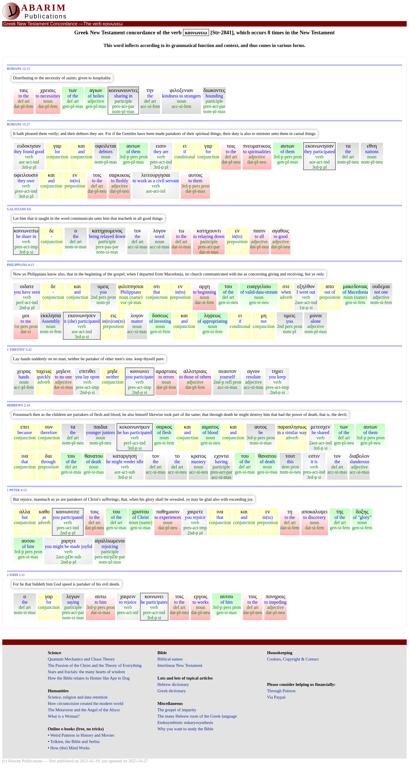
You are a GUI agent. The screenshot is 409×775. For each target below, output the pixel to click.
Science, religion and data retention (78, 697)
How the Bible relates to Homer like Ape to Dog (89, 678)
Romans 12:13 (18, 69)
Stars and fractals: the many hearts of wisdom (86, 671)
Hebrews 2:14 (18, 405)
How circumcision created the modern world (85, 703)
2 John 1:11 (16, 575)
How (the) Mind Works (70, 748)
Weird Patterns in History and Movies (82, 735)
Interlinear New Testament (179, 665)
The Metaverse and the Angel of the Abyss (84, 710)
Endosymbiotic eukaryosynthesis (185, 722)
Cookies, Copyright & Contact (293, 659)
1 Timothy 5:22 (19, 350)
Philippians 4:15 (20, 265)
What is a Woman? (64, 716)
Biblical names (170, 659)
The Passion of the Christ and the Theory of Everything (95, 665)
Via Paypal (276, 697)
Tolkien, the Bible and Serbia (75, 741)
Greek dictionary (171, 690)
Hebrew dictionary (173, 684)
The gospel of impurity (176, 710)
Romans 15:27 (18, 124)
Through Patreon (281, 690)
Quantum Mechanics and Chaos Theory (81, 659)
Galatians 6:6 (19, 209)
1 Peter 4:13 (17, 490)
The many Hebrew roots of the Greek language (197, 716)
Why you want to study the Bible (185, 729)
